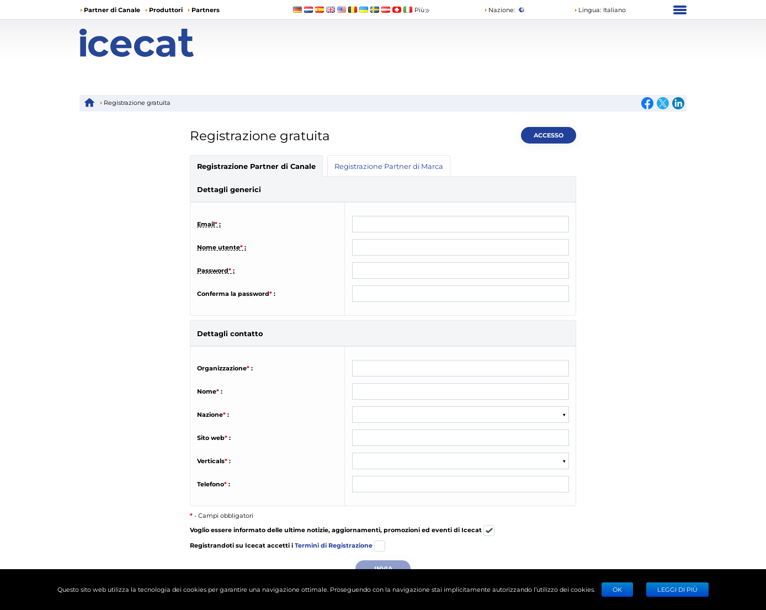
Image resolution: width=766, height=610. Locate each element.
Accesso (548, 135)
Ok (617, 589)
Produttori (166, 10)
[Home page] (155, 43)
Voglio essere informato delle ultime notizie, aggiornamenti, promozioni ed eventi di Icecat (342, 530)
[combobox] (359, 415)
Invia (383, 568)
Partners (206, 10)
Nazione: (499, 10)
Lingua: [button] (587, 10)
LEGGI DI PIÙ (677, 589)
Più (422, 10)
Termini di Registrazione (334, 545)
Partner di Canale (112, 10)
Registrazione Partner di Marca (388, 165)
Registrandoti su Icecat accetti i (287, 545)
